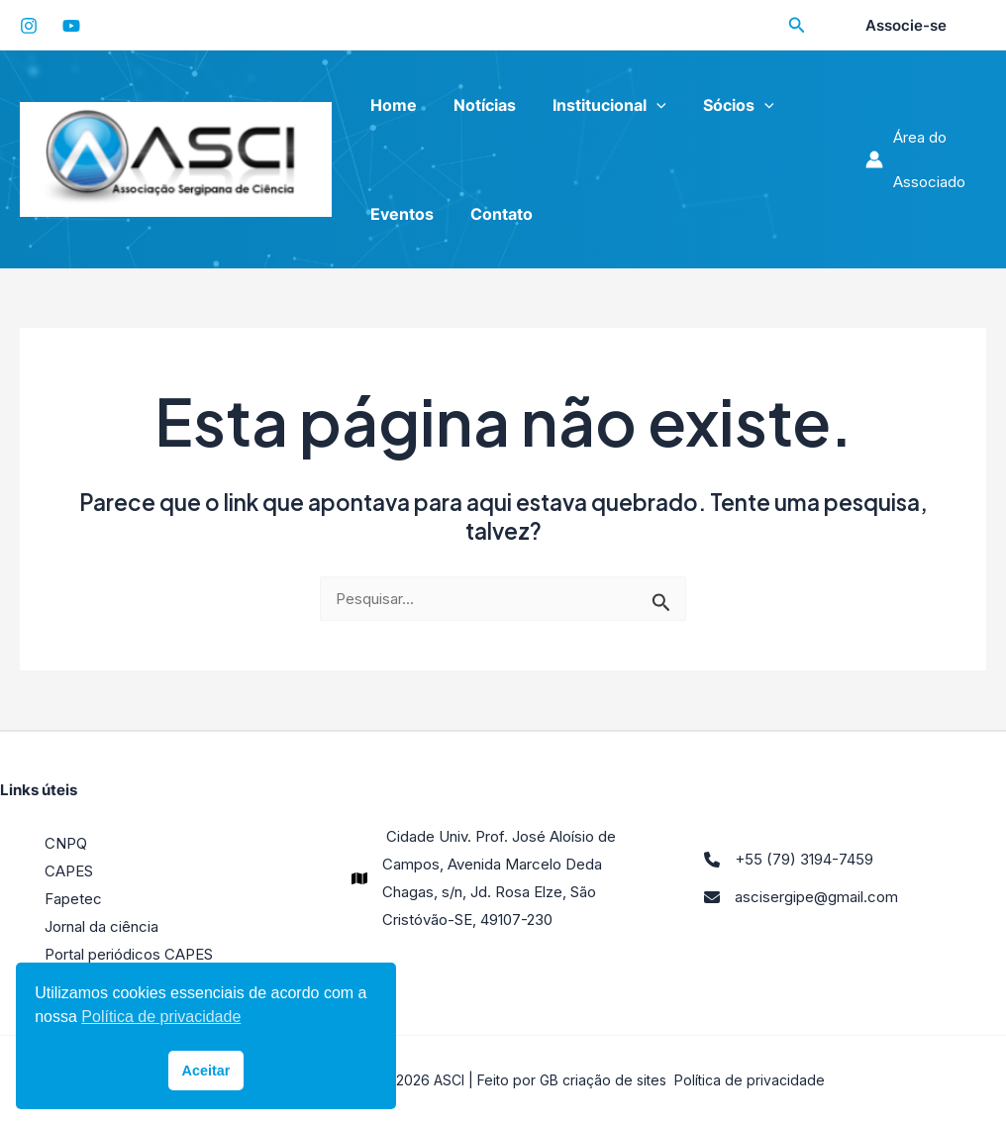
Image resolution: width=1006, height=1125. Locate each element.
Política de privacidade (749, 1080)
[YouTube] (71, 26)
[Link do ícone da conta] (922, 159)
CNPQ (66, 843)
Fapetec (73, 898)
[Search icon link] (797, 27)
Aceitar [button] (206, 1070)
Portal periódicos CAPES (129, 954)
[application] (644, 105)
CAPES (69, 871)
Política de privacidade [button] (161, 1016)
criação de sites (614, 1080)
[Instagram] (29, 26)
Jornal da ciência (101, 926)
